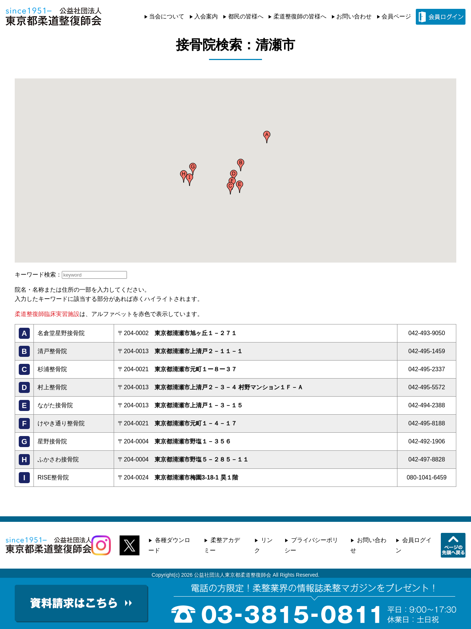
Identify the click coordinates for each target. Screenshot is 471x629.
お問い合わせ (354, 16)
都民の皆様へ (245, 16)
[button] (266, 137)
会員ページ (396, 16)
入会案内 (206, 16)
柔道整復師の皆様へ (299, 16)
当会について (166, 16)
